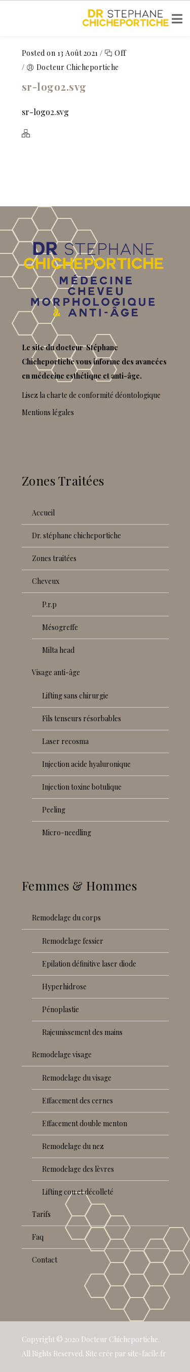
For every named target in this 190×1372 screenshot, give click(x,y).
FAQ (38, 1237)
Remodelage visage (62, 1054)
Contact (44, 1260)
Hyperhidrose (64, 986)
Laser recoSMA (65, 741)
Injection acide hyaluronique (86, 764)
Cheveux (45, 581)
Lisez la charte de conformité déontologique (91, 395)
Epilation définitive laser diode (89, 964)
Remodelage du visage (76, 1078)
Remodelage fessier (72, 941)
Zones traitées (54, 558)
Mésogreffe (60, 627)
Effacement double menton (84, 1123)
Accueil (43, 512)
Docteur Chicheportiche (119, 1339)
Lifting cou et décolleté (77, 1192)
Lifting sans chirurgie (75, 695)
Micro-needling (66, 832)
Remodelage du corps (66, 917)
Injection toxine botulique (82, 787)
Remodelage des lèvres (78, 1169)
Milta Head (58, 650)
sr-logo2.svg (54, 86)
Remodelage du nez (73, 1146)
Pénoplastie (60, 1009)
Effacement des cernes (77, 1100)
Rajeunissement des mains (82, 1032)
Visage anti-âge (56, 672)
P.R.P (49, 604)
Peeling (53, 809)
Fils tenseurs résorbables (81, 718)
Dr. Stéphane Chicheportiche (76, 535)
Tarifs (41, 1214)
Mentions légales (48, 412)
